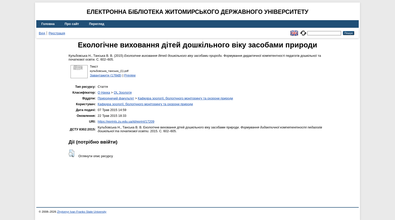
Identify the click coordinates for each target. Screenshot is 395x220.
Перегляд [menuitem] (96, 24)
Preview (130, 75)
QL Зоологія (123, 92)
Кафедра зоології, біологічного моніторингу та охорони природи (185, 98)
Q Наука (104, 92)
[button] (71, 153)
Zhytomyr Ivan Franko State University (82, 211)
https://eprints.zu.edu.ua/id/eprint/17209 (126, 121)
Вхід (42, 33)
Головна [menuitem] (48, 24)
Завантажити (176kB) (106, 75)
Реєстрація (57, 33)
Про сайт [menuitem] (72, 24)
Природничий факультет (116, 98)
